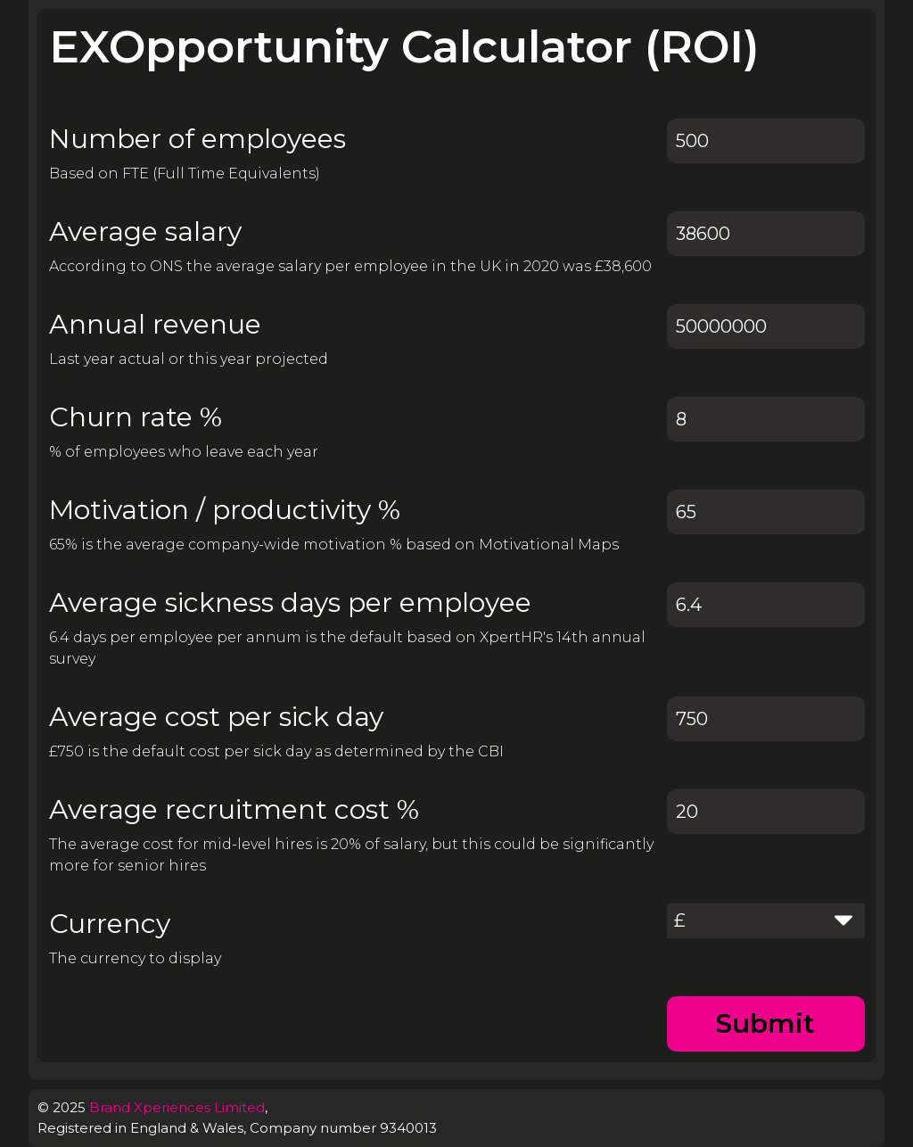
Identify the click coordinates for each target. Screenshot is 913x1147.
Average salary (145, 231)
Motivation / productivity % (224, 509)
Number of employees (197, 138)
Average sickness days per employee (290, 602)
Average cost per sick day (216, 716)
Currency (109, 923)
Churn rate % (135, 416)
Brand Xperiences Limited (177, 1107)
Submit (765, 1023)
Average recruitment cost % (234, 809)
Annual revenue (155, 324)
